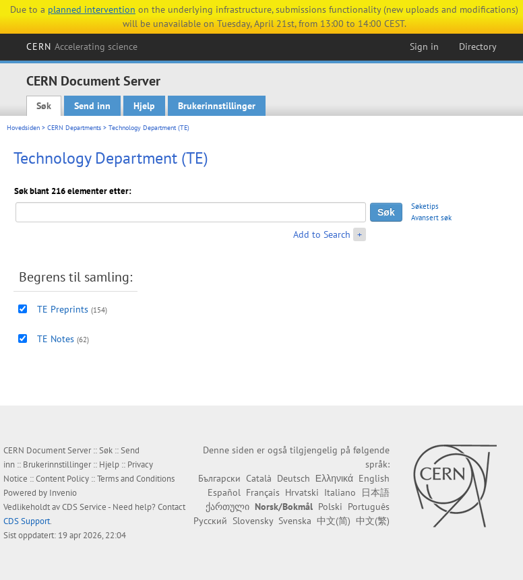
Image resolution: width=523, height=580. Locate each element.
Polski (330, 507)
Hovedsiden (23, 127)
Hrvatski (302, 492)
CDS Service (84, 507)
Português (369, 507)
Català (259, 478)
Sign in (424, 46)
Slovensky (253, 521)
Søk (43, 106)
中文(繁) (373, 521)
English (374, 478)
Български (219, 478)
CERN (82, 46)
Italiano (340, 492)
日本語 (375, 492)
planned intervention (91, 9)
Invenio (63, 492)
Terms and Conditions (136, 478)
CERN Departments (74, 127)
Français (263, 492)
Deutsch (293, 478)
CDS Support (26, 521)
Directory (478, 46)
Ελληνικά (334, 478)
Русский (210, 521)
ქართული (227, 507)
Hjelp (144, 106)
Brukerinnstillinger (216, 106)
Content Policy (62, 478)
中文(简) (333, 521)
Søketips (425, 206)
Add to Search (321, 234)
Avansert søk (431, 217)
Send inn (92, 106)
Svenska (294, 521)
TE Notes (55, 339)
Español (224, 492)
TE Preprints (62, 309)
